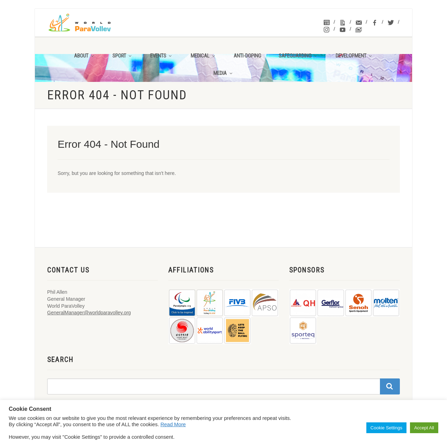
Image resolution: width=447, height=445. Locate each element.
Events (161, 56)
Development (354, 56)
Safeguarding (298, 56)
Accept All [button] (424, 427)
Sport (122, 56)
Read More (173, 424)
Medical (203, 56)
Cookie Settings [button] (386, 427)
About (84, 56)
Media (223, 73)
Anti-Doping (247, 56)
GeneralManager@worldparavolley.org (89, 312)
